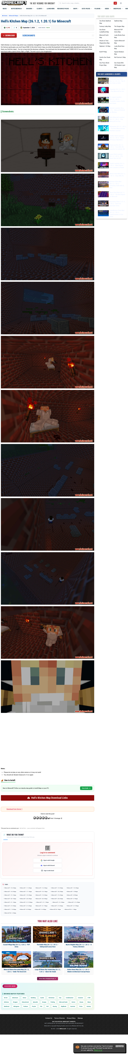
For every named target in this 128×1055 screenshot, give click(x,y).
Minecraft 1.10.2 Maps (10, 888)
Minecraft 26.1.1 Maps (71, 909)
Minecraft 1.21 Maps (72, 898)
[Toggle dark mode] (121, 3)
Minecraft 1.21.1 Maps (10, 902)
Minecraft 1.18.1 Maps (42, 891)
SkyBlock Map (118, 21)
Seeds (107, 9)
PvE (41, 1006)
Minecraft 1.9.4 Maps (40, 909)
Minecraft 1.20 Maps (72, 895)
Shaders (29, 9)
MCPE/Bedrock (16, 9)
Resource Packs (63, 9)
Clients (39, 9)
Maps (75, 9)
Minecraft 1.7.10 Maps (10, 909)
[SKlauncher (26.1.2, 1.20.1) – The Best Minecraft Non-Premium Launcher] (103, 128)
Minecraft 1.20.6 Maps (57, 898)
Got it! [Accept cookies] (120, 1046)
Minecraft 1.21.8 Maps (57, 906)
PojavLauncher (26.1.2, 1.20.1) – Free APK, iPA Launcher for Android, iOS (117, 147)
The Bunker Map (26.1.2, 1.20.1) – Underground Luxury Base (47, 946)
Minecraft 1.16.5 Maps (10, 891)
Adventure (15, 997)
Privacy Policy (71, 1018)
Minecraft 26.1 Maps (55, 909)
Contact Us (48, 1018)
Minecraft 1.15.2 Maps (73, 888)
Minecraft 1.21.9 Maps (73, 906)
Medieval (6, 1006)
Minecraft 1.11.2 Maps (26, 888)
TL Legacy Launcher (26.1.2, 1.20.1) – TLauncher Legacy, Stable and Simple (117, 100)
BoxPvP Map (103, 52)
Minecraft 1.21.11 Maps (42, 902)
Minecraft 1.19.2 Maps (26, 895)
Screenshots (29, 35)
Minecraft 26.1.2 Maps (10, 913)
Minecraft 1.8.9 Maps (25, 909)
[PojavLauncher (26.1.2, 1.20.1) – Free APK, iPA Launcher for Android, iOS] (103, 147)
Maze (89, 1002)
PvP (47, 1006)
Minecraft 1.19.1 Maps (10, 895)
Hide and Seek (63, 1002)
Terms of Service (59, 1018)
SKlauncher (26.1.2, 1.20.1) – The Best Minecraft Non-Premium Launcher (118, 128)
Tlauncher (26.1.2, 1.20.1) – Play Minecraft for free (117, 90)
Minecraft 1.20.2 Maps (26, 898)
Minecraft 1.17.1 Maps (26, 891)
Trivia (80, 1006)
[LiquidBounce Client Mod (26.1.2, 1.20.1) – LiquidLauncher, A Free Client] (103, 213)
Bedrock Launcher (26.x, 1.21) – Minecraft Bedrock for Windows (117, 110)
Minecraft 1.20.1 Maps (10, 898)
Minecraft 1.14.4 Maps (57, 888)
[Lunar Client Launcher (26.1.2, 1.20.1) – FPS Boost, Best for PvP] (103, 156)
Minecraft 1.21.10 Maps (26, 902)
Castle (42, 997)
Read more (98, 1050)
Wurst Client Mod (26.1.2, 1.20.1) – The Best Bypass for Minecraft (117, 194)
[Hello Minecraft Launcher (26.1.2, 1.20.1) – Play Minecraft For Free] (103, 119)
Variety (89, 1006)
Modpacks (117, 9)
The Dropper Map (119, 26)
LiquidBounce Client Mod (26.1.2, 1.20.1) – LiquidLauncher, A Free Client (117, 213)
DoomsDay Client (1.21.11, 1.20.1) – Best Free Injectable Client (117, 203)
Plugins (97, 9)
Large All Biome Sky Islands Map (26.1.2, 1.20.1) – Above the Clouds (47, 971)
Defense (6, 1002)
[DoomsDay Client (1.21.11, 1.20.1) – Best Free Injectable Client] (103, 203)
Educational (25, 1002)
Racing (55, 1006)
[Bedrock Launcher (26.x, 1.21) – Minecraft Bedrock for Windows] (103, 110)
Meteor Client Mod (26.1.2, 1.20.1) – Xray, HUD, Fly (117, 175)
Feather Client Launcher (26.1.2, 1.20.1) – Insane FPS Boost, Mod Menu (117, 138)
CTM (89, 997)
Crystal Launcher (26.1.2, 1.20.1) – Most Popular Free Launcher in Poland (117, 165)
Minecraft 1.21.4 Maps (74, 902)
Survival (72, 1006)
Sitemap (80, 1018)
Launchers (51, 9)
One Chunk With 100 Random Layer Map (119, 65)
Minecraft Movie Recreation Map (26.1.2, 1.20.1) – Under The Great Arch (16, 971)
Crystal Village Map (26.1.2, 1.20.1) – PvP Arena (16, 946)
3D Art (6, 997)
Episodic (35, 1002)
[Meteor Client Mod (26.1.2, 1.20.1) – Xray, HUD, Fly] (103, 174)
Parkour (25, 1006)
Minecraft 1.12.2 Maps (42, 888)
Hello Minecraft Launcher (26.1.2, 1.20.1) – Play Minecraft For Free (117, 119)
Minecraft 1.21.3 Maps (58, 902)
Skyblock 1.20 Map (104, 46)
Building (33, 997)
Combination (69, 997)
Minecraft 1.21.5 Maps (10, 906)
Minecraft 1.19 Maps (72, 891)
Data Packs (86, 9)
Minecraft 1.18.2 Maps (57, 891)
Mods (5, 9)
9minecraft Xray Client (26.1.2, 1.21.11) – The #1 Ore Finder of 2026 (117, 81)
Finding (53, 1002)
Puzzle (34, 1006)
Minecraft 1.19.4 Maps (57, 895)
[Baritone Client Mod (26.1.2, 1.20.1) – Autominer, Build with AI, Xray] (103, 184)
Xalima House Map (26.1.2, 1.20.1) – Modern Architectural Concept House (78, 971)
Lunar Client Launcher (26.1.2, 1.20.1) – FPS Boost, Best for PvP (116, 156)
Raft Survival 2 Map (120, 57)
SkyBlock (63, 1006)
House (81, 1002)
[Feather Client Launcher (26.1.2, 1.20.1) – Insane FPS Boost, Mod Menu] (103, 137)
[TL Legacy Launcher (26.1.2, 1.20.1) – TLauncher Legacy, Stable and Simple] (103, 100)
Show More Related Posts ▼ (47, 978)
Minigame (16, 1006)
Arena (24, 997)
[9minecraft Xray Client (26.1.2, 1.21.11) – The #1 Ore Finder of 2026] (103, 81)
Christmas (51, 997)
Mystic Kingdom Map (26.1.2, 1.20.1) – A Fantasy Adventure (79, 946)
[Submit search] (115, 3)
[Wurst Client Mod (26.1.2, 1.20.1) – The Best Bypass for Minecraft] (103, 194)
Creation (80, 997)
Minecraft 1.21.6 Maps (26, 906)
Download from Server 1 (14, 809)
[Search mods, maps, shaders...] (87, 3)
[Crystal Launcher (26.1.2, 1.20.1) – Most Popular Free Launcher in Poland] (103, 165)
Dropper (15, 1002)
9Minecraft (63, 1028)
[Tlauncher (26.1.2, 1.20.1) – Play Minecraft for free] (103, 90)
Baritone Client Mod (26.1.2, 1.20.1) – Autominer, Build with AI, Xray (117, 184)
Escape (44, 1002)
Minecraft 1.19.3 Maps (42, 895)
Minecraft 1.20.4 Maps (42, 898)
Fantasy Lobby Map (105, 26)
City (60, 997)
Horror (48, 27)
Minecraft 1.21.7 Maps (42, 906)
